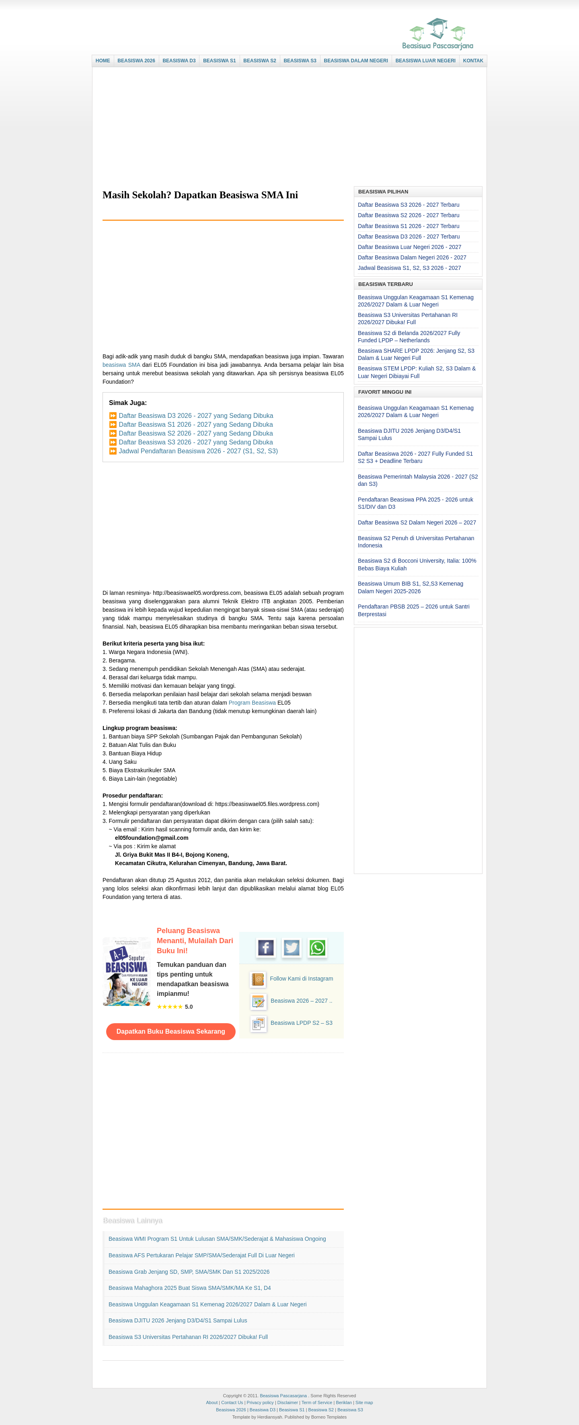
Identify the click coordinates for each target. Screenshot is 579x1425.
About (212, 1402)
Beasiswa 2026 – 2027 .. (301, 1000)
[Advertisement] (287, 127)
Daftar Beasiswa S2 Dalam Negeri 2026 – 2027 (417, 522)
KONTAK (473, 61)
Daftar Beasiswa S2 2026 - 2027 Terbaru (409, 215)
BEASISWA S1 (219, 61)
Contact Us (232, 1402)
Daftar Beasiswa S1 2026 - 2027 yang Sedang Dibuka (196, 424)
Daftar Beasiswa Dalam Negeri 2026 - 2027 (412, 257)
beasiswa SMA (121, 365)
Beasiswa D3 (262, 1409)
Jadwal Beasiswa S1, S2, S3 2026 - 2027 (409, 268)
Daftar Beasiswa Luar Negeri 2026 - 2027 (410, 247)
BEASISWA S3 (299, 61)
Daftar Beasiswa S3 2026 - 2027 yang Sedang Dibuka (196, 442)
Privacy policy (260, 1402)
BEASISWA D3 (178, 61)
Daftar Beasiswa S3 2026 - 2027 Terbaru (409, 205)
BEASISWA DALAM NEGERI (356, 61)
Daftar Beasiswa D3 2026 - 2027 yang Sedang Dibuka (196, 415)
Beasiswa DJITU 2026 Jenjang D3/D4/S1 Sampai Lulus (178, 1320)
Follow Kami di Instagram (301, 978)
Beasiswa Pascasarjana (283, 1395)
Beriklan (344, 1402)
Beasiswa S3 (350, 1409)
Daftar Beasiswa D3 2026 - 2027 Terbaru (409, 236)
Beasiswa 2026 (231, 1409)
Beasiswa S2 (321, 1409)
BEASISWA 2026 (136, 61)
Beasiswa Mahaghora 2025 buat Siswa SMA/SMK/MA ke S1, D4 (190, 1288)
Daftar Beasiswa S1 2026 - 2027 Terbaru (409, 226)
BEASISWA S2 (259, 61)
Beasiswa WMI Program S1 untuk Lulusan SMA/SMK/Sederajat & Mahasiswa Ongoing (217, 1239)
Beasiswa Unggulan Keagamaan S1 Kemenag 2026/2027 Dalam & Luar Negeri (208, 1304)
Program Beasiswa (252, 702)
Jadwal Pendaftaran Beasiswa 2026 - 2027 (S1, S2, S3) (198, 451)
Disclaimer (287, 1402)
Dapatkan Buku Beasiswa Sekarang (171, 1031)
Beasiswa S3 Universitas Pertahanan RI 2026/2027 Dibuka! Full (188, 1337)
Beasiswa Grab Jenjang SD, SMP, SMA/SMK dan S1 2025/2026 (189, 1272)
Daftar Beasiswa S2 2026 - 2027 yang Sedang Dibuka (196, 433)
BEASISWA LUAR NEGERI (426, 61)
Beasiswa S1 (292, 1409)
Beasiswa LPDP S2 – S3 (302, 1023)
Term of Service (317, 1402)
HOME (103, 61)
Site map (364, 1402)
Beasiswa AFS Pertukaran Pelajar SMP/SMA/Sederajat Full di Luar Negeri (202, 1255)
